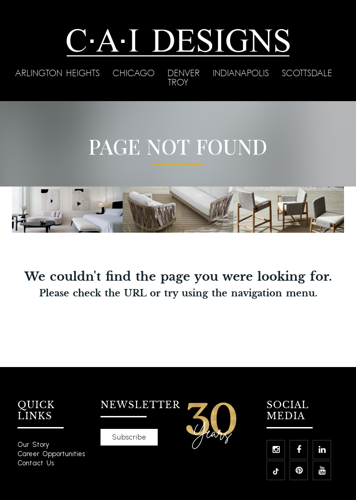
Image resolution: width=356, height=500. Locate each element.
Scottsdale (309, 72)
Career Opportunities (51, 454)
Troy (178, 82)
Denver (185, 72)
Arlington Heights (59, 72)
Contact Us (36, 463)
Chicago (135, 72)
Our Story (33, 444)
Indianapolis (243, 72)
